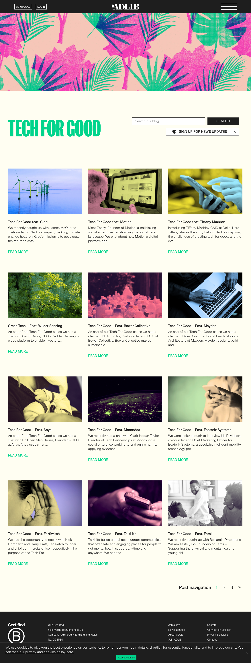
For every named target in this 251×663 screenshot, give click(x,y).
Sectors (211, 625)
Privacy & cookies (217, 635)
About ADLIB (175, 635)
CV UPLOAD (23, 6)
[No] (246, 653)
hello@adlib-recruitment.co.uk (65, 630)
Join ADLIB (174, 639)
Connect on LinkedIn (219, 630)
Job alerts (174, 625)
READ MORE (18, 252)
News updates (176, 630)
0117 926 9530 (56, 625)
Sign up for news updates (204, 132)
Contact (212, 639)
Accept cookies (126, 657)
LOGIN (41, 6)
